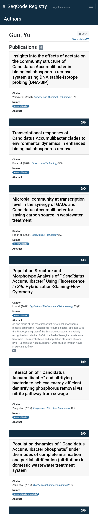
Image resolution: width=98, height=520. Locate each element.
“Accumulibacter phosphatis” (25, 494)
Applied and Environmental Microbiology (51, 306)
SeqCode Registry (25, 6)
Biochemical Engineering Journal (51, 485)
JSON (83, 33)
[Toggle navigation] (91, 6)
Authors (12, 19)
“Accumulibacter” (20, 106)
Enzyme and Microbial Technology (52, 97)
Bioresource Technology (45, 163)
